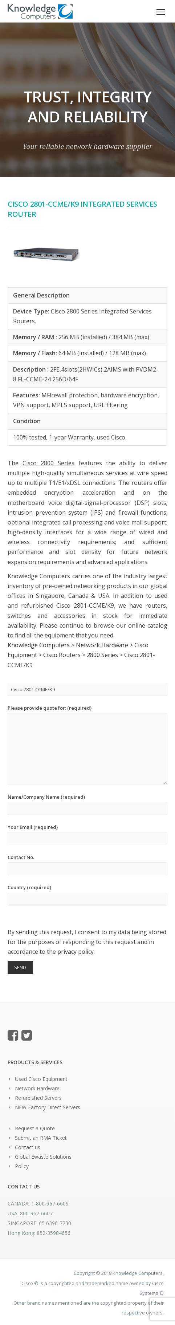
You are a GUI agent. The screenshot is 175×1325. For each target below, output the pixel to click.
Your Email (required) (87, 834)
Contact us (27, 1147)
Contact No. (87, 864)
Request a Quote (35, 1128)
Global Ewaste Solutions (43, 1156)
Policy (22, 1166)
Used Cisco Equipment (41, 1078)
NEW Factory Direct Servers (47, 1107)
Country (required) (87, 894)
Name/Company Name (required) (87, 804)
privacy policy (75, 952)
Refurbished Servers (38, 1097)
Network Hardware (37, 1088)
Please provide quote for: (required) (87, 745)
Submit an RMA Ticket (41, 1137)
